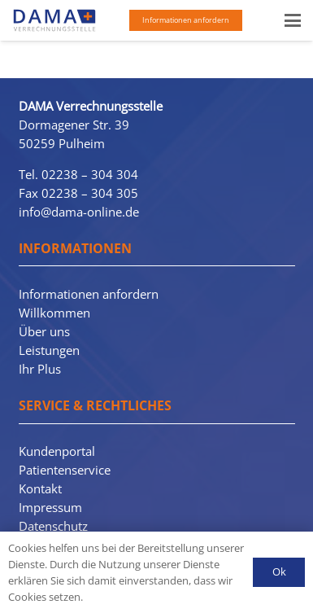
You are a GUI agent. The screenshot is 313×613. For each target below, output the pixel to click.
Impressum (50, 507)
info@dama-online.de (79, 212)
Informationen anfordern (89, 294)
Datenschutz (53, 526)
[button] (293, 20)
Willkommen (54, 312)
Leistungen (49, 350)
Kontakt (40, 488)
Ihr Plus (40, 369)
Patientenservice (65, 470)
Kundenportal (57, 451)
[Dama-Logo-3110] (54, 20)
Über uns (44, 331)
